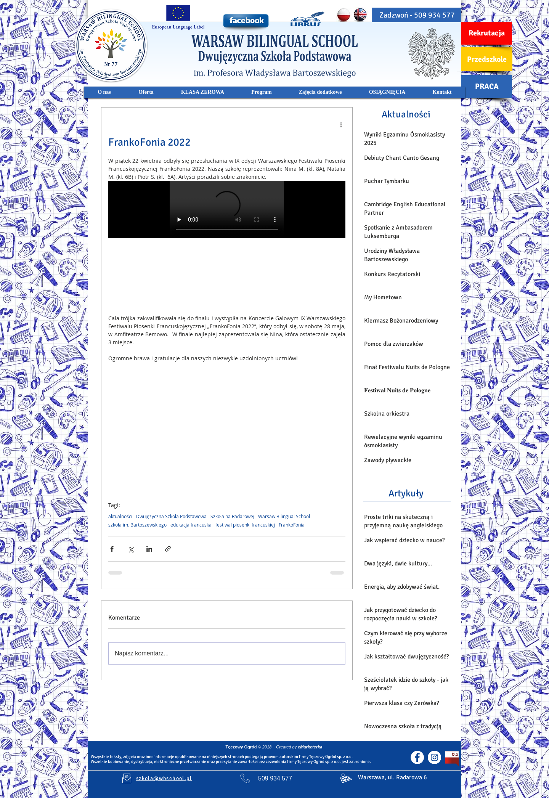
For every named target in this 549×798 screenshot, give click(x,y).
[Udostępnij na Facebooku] (112, 548)
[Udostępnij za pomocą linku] (168, 548)
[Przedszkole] (486, 59)
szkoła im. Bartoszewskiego (137, 525)
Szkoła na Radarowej (232, 516)
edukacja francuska (191, 525)
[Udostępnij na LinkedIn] (149, 548)
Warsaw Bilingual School (284, 516)
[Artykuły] (405, 493)
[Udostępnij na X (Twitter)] (130, 548)
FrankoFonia (292, 525)
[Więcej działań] (340, 124)
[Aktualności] (405, 114)
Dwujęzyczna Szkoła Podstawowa (171, 516)
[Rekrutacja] (486, 33)
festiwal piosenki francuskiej (245, 525)
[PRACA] (486, 86)
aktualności (120, 516)
